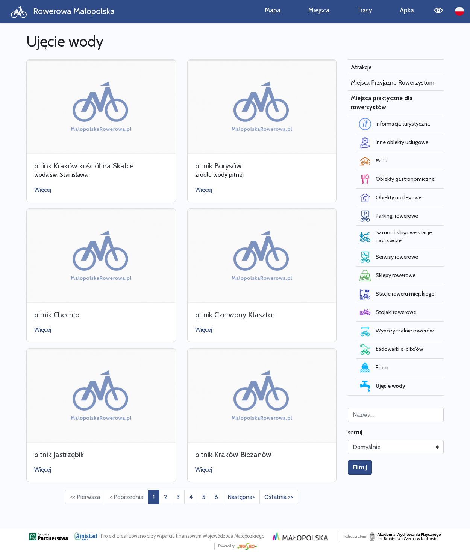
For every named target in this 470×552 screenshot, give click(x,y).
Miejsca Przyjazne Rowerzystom (392, 82)
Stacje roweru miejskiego (397, 294)
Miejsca (318, 10)
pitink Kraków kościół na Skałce (83, 165)
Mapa (272, 10)
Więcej (42, 189)
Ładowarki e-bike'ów (391, 349)
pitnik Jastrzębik (59, 454)
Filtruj (360, 467)
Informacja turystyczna (394, 124)
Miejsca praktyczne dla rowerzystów (381, 102)
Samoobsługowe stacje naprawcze (395, 236)
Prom (373, 368)
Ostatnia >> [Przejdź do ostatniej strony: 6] (278, 496)
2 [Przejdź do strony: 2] (165, 496)
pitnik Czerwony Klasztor (234, 314)
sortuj (355, 432)
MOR (373, 161)
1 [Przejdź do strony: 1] (154, 496)
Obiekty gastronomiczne (397, 179)
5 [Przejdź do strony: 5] (203, 496)
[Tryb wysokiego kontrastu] (438, 11)
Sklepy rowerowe (387, 276)
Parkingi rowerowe (388, 216)
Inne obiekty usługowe (393, 142)
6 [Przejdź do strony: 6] (216, 496)
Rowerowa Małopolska (63, 12)
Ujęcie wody (382, 386)
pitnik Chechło (56, 314)
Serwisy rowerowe (388, 257)
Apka (407, 10)
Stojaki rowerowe (387, 312)
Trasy (364, 10)
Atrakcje (361, 67)
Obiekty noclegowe (390, 198)
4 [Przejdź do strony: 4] (191, 496)
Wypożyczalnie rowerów (396, 331)
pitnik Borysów (218, 165)
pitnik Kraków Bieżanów (233, 454)
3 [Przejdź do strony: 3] (178, 496)
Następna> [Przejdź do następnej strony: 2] (241, 496)
